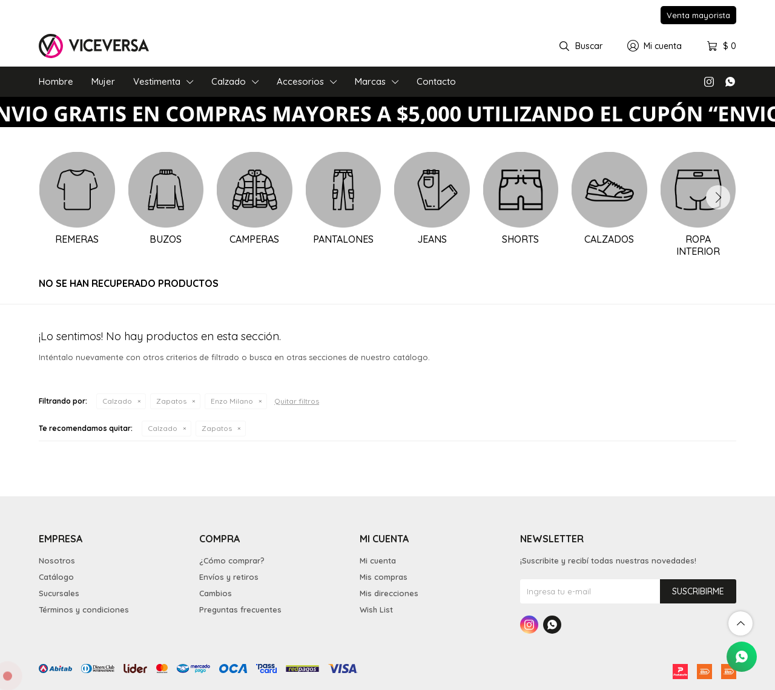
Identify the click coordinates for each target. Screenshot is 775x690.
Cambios (215, 593)
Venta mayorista (698, 15)
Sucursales (59, 593)
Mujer (103, 81)
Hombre (56, 81)
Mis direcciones (389, 593)
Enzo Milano (232, 401)
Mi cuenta (378, 560)
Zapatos (171, 401)
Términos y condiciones (84, 609)
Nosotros (57, 560)
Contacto (436, 81)
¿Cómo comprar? (232, 560)
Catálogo (56, 577)
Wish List (376, 609)
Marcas (370, 81)
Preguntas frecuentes (240, 609)
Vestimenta (156, 81)
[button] (718, 197)
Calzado (228, 81)
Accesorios (300, 81)
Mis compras (383, 577)
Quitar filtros (296, 401)
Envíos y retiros (229, 577)
